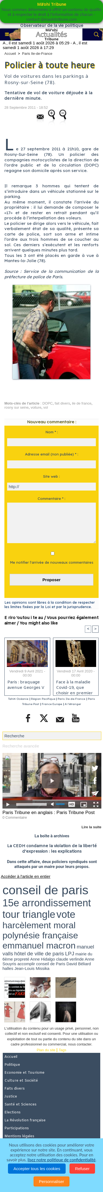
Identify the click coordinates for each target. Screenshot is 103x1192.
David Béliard (78, 963)
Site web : (51, 476)
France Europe (52, 704)
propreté (21, 959)
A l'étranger (73, 704)
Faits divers (14, 1088)
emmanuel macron (39, 945)
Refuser (82, 1168)
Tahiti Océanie (18, 699)
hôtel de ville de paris (39, 953)
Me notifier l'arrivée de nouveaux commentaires (51, 562)
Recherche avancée (20, 746)
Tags (62, 1050)
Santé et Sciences (20, 1104)
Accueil (10, 53)
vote (65, 914)
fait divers (62, 403)
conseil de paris (45, 890)
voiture (35, 407)
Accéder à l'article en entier (25, 876)
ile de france (81, 403)
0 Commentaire (14, 817)
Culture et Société (21, 1080)
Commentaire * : (51, 498)
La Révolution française (25, 1120)
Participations (16, 1128)
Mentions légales (19, 1136)
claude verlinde (70, 959)
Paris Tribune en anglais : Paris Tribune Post (48, 812)
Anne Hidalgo (42, 959)
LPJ (69, 953)
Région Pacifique (43, 699)
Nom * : (51, 432)
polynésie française (40, 935)
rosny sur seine (16, 407)
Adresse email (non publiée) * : (51, 454)
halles (7, 968)
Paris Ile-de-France (37, 53)
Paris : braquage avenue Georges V (25, 685)
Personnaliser (51, 1181)
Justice (10, 1096)
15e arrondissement (46, 903)
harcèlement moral (39, 925)
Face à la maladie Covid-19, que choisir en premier (74, 686)
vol (45, 407)
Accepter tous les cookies (36, 1168)
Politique (12, 1064)
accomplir (26, 963)
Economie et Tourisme (24, 1072)
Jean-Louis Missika (31, 968)
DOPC (47, 403)
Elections (12, 1112)
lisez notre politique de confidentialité (61, 1159)
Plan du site (46, 1050)
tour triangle (28, 914)
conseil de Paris (50, 963)
